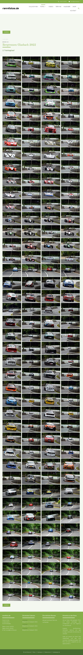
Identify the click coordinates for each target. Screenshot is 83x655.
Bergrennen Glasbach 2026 (30, 621)
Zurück (6, 32)
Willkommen (33, 6)
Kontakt (73, 10)
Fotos (43, 6)
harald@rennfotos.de (75, 1)
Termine (58, 6)
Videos (51, 6)
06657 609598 (63, 1)
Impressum (40, 652)
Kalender (67, 6)
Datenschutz (47, 652)
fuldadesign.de (56, 652)
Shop (74, 6)
